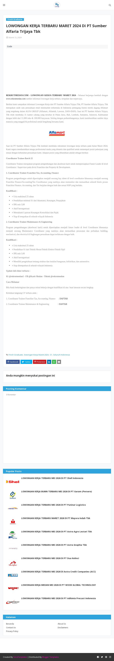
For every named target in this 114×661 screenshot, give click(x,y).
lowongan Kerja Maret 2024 (36, 354)
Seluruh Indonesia (61, 354)
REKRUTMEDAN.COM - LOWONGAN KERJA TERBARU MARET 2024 (41, 95)
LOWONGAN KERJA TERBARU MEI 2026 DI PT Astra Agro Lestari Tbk (56, 531)
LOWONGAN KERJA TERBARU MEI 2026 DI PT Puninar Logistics (53, 504)
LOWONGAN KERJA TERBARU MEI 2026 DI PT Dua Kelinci (50, 558)
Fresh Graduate (16, 354)
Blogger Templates (50, 657)
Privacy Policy (12, 631)
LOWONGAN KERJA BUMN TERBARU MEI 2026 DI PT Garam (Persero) (56, 491)
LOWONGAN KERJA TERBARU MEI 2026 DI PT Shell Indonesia (52, 478)
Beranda (10, 623)
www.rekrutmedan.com (16, 99)
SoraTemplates (20, 657)
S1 (51, 354)
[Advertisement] (57, 71)
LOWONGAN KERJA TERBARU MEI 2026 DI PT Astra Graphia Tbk (54, 544)
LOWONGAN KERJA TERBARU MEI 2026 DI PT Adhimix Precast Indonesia (58, 598)
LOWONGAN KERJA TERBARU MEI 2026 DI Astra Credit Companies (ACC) (58, 571)
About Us (62, 623)
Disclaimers (63, 627)
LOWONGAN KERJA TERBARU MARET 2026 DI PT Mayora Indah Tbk (55, 518)
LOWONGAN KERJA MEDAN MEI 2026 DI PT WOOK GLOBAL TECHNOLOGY (58, 585)
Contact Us (11, 627)
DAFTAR (64, 299)
